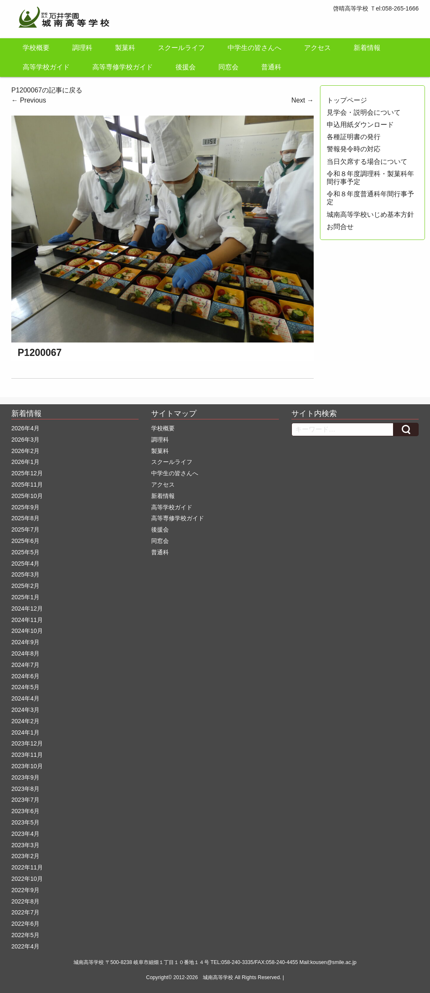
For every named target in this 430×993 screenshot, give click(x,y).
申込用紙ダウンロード (360, 124)
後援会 (186, 67)
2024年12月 (27, 608)
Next (302, 100)
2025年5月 (25, 552)
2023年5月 (25, 822)
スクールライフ (181, 47)
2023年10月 (27, 766)
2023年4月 (25, 833)
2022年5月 (25, 935)
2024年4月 (25, 698)
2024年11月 (27, 619)
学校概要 (36, 47)
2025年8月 (25, 518)
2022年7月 (25, 912)
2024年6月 (25, 676)
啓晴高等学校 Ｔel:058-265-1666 (376, 8)
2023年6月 (25, 811)
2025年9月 (25, 507)
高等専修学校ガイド (122, 67)
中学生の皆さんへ (254, 47)
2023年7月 (25, 799)
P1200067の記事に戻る (46, 90)
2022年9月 (25, 890)
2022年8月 (25, 901)
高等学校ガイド (46, 67)
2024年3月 (25, 709)
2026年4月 (25, 428)
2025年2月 (25, 585)
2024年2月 (25, 721)
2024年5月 (25, 687)
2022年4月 (25, 946)
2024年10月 (27, 630)
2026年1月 (25, 461)
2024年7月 (25, 664)
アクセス (317, 47)
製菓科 (125, 47)
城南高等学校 (218, 977)
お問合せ (340, 226)
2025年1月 (25, 597)
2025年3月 (25, 574)
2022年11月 (27, 867)
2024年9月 (25, 642)
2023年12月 (27, 743)
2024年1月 (25, 732)
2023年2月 (25, 856)
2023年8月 (25, 788)
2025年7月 (25, 529)
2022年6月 (25, 923)
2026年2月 (25, 451)
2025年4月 (25, 563)
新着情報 (367, 47)
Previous (28, 100)
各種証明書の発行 (353, 136)
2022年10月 (27, 878)
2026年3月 (25, 439)
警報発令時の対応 (353, 149)
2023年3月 (25, 845)
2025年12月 (27, 473)
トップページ (347, 100)
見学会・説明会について (364, 112)
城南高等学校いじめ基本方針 (370, 214)
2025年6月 (25, 540)
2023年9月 (25, 777)
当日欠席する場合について (367, 161)
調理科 (82, 47)
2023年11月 (27, 754)
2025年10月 (27, 496)
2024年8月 (25, 653)
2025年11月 (27, 484)
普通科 (271, 67)
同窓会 (228, 67)
